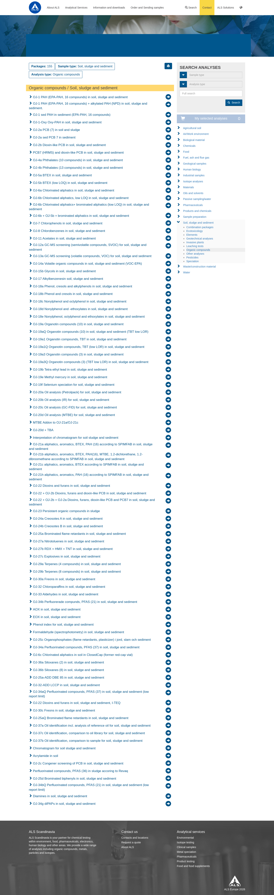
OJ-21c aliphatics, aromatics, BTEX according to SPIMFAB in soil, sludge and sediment (86, 467)
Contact (207, 7)
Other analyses (195, 253)
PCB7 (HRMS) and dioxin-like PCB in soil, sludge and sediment (78, 152)
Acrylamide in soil (45, 756)
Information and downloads (109, 7)
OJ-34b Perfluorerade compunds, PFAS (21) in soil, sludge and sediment (84, 602)
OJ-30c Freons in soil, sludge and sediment (63, 710)
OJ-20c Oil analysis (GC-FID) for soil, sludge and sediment (74, 407)
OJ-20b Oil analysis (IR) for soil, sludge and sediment (70, 400)
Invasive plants (195, 242)
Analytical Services (76, 7)
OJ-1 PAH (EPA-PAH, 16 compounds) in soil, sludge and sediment (80, 97)
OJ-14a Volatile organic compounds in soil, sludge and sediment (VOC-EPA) (87, 263)
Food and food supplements (193, 866)
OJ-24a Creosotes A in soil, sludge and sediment (67, 518)
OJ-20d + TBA (43, 430)
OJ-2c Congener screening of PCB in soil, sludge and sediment (77, 763)
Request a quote (131, 842)
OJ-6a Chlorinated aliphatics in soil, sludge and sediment (73, 190)
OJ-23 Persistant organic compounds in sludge (66, 511)
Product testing (185, 861)
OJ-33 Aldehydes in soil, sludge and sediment (65, 594)
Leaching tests (194, 246)
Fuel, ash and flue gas (196, 157)
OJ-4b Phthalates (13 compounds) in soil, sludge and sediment (77, 168)
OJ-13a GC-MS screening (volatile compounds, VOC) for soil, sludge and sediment (91, 256)
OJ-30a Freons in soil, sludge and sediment (63, 579)
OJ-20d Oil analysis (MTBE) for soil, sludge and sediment (73, 415)
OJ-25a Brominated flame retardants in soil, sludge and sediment (79, 534)
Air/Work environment (196, 133)
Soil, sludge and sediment (198, 222)
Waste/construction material (199, 266)
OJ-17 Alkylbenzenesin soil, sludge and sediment (67, 279)
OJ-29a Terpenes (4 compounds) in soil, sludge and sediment (76, 564)
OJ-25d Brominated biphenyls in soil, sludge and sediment (74, 778)
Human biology (192, 169)
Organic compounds (198, 249)
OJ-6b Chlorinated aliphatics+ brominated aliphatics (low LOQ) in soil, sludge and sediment (89, 207)
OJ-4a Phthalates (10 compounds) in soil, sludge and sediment (77, 160)
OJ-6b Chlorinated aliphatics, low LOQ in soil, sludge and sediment (80, 198)
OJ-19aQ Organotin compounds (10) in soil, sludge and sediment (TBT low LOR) (90, 332)
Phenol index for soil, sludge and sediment (63, 624)
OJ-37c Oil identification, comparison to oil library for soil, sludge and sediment (88, 733)
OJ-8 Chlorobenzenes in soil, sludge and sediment (68, 231)
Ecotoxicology (194, 230)
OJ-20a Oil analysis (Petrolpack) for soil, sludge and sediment (76, 392)
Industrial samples (194, 175)
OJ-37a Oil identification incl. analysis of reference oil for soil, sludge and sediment (91, 725)
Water (186, 272)
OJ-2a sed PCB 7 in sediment (54, 137)
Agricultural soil (192, 128)
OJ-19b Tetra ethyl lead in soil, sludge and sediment (69, 369)
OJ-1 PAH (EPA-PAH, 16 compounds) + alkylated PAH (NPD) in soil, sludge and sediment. (88, 106)
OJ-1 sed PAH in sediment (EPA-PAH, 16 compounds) (71, 115)
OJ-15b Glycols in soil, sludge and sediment (64, 271)
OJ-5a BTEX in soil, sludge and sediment (62, 175)
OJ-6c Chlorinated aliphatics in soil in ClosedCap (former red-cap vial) (82, 655)
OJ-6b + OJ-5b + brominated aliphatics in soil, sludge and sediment (80, 216)
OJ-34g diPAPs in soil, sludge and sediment (63, 804)
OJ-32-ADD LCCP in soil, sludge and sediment (66, 685)
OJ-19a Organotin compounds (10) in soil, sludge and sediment (78, 324)
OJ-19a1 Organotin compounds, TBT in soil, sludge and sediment (79, 339)
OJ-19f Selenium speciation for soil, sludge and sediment (73, 384)
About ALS (53, 7)
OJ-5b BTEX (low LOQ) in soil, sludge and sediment (69, 183)
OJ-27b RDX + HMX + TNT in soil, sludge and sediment (72, 549)
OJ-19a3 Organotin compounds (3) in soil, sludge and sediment (78, 354)
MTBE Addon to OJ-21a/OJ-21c (55, 422)
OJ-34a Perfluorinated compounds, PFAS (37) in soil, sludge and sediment (85, 647)
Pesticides (192, 257)
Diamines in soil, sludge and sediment (59, 796)
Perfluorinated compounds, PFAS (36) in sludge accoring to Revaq (80, 771)
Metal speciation (186, 851)
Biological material (194, 140)
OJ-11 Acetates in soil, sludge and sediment (64, 238)
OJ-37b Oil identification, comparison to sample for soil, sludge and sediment (87, 741)
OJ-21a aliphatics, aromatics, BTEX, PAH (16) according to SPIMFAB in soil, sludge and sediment (91, 446)
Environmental (185, 837)
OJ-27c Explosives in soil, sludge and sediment (66, 556)
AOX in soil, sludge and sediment (56, 609)
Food (186, 151)
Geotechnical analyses (199, 238)
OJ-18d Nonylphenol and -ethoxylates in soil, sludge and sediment (80, 309)
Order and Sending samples (147, 7)
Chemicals (189, 145)
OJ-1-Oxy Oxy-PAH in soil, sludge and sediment (67, 122)
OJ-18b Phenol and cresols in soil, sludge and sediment (72, 294)
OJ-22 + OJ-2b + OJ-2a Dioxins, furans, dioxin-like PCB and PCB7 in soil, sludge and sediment (92, 502)
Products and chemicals (197, 210)
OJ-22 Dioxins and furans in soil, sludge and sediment (71, 486)
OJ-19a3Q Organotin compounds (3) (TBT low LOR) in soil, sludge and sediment (90, 362)
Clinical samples (186, 847)
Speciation (192, 261)
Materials (188, 187)
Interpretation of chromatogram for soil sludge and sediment (75, 437)
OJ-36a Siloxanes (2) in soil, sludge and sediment (68, 662)
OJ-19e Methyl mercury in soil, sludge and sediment (69, 377)
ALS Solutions (225, 7)
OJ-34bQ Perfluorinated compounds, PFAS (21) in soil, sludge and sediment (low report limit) (89, 787)
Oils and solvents (193, 193)
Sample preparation (194, 216)
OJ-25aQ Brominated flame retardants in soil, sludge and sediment (80, 718)
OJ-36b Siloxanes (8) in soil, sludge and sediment (68, 670)
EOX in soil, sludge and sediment (56, 617)
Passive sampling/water (197, 199)
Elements (191, 234)
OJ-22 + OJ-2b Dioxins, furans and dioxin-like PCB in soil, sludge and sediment (89, 493)
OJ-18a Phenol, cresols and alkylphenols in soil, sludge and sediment (82, 286)
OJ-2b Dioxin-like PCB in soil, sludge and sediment (69, 145)
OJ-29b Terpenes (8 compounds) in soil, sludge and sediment (76, 571)
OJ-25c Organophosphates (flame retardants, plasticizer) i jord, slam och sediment (91, 640)
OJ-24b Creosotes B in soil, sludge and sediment (67, 526)
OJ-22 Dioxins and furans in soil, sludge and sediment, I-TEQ (76, 703)
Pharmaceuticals (193, 205)
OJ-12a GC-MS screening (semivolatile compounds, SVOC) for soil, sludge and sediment (87, 247)
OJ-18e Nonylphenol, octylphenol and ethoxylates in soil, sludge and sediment (88, 316)
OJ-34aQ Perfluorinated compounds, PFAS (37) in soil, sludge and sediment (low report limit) (89, 694)
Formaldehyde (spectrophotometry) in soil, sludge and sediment (78, 632)
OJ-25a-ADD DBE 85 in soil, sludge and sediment (68, 677)
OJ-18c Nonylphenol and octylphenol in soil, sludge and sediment (79, 301)
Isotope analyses (193, 181)
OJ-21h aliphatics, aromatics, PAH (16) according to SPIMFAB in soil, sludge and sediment (89, 477)
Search (191, 7)
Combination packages (199, 227)
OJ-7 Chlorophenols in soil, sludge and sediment (67, 223)
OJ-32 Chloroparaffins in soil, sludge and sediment (68, 587)
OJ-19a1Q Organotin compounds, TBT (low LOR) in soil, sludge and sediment (88, 347)
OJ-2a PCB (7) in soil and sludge (56, 130)
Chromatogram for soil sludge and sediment (64, 748)
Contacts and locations (134, 837)
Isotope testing (185, 842)
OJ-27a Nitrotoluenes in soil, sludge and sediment (68, 541)
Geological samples (194, 163)
